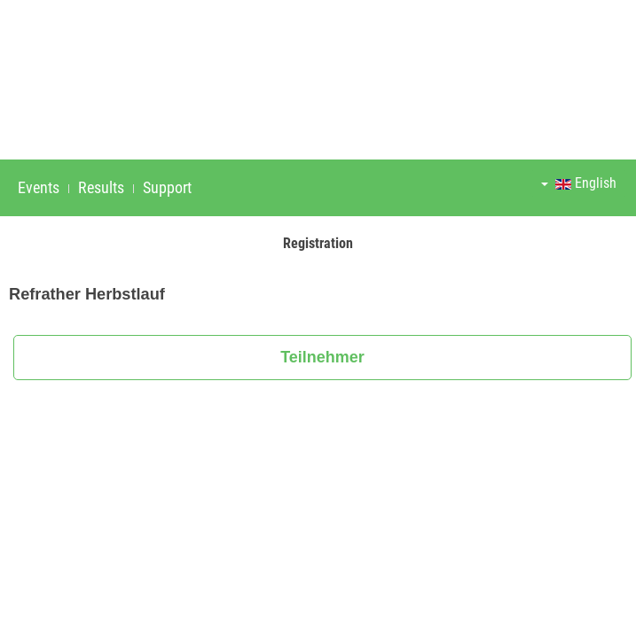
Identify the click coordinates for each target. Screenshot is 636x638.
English (578, 183)
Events (38, 187)
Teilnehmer (322, 357)
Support (167, 187)
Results (101, 187)
